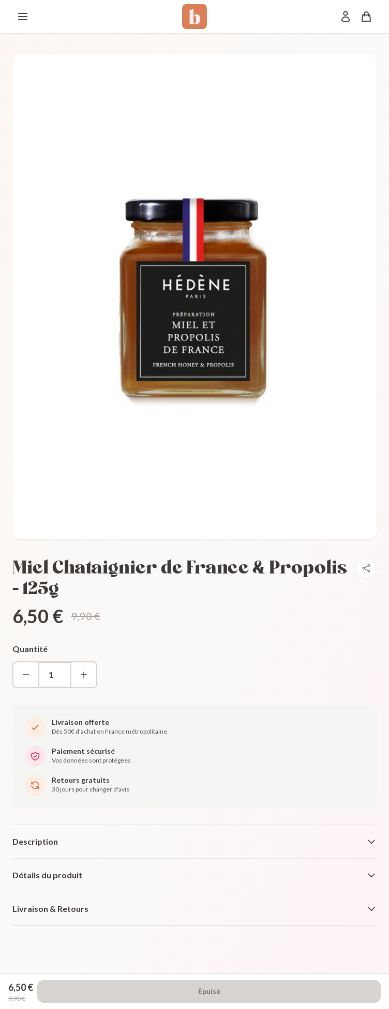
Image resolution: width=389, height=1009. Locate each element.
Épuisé (209, 991)
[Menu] (22, 16)
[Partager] (366, 568)
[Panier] (366, 16)
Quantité (30, 649)
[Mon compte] (345, 16)
